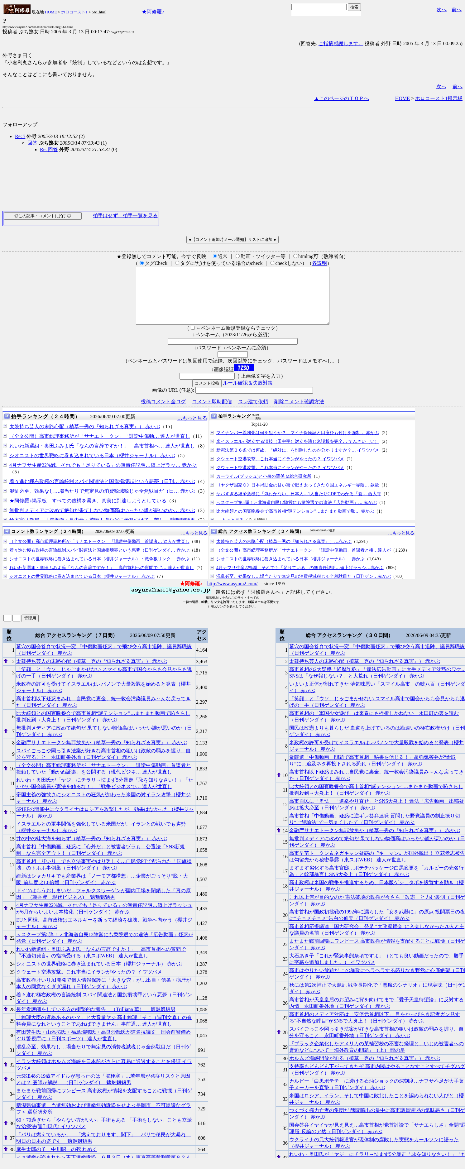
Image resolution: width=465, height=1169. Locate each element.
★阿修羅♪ (153, 11)
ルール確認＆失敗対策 (248, 394)
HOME (51, 12)
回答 (32, 143)
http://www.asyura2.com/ (232, 594)
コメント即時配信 (212, 412)
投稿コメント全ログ (163, 412)
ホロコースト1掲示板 (439, 98)
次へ (442, 9)
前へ (457, 9)
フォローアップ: (20, 124)
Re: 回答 (49, 149)
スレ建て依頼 (253, 412)
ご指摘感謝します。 (341, 43)
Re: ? (20, 136)
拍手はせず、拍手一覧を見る (125, 215)
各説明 (319, 263)
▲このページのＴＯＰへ (341, 98)
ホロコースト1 (74, 12)
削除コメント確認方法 (299, 412)
